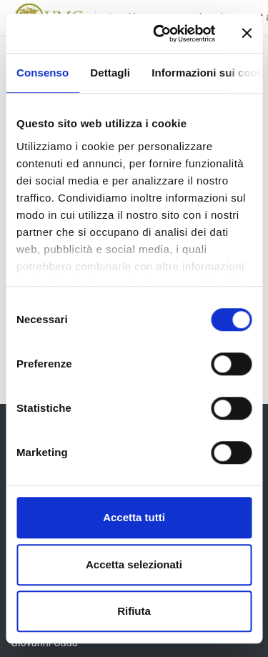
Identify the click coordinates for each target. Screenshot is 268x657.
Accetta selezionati (134, 564)
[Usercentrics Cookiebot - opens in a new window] (159, 33)
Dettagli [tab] (110, 72)
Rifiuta (134, 611)
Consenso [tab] (42, 72)
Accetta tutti (134, 517)
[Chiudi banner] (247, 34)
